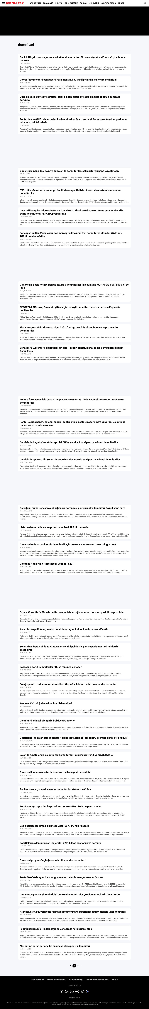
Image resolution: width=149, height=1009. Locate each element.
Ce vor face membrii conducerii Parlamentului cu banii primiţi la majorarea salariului (68, 79)
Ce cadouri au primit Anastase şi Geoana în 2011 (47, 563)
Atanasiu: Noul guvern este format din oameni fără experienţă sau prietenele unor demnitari (73, 911)
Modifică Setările (74, 985)
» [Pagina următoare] (81, 966)
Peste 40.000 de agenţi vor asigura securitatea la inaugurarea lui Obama (61, 877)
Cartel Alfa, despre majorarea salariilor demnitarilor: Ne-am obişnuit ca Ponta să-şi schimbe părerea (73, 59)
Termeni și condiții (76, 980)
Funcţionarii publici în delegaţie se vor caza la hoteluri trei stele (56, 928)
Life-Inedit (94, 3)
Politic (58, 3)
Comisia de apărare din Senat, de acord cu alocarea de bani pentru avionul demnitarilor (70, 459)
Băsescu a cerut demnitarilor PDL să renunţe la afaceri (51, 667)
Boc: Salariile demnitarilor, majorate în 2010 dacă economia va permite (60, 843)
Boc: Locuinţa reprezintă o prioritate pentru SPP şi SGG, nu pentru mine (60, 806)
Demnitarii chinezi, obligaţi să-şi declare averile (47, 720)
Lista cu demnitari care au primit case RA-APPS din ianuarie (54, 527)
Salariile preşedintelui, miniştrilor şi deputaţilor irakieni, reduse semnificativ (64, 629)
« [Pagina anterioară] (66, 966)
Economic (48, 3)
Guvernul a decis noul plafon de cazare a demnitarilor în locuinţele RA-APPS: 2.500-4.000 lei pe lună (74, 286)
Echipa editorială (37, 980)
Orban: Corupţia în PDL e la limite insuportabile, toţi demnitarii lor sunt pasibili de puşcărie (72, 612)
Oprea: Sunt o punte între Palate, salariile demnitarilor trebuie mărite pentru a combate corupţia (70, 98)
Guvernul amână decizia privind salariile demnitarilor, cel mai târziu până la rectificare (70, 171)
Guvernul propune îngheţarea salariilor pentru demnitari (52, 860)
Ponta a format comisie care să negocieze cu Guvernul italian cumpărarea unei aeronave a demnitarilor (72, 401)
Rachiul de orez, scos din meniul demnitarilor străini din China (55, 789)
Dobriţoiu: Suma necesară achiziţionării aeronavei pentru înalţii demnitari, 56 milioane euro (72, 508)
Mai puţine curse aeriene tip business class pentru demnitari (55, 946)
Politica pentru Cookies (56, 980)
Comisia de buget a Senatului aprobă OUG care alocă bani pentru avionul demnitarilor (69, 442)
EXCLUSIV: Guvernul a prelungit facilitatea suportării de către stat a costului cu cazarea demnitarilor (70, 192)
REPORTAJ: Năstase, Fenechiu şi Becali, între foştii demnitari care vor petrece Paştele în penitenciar (70, 309)
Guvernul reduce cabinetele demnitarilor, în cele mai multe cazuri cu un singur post (68, 544)
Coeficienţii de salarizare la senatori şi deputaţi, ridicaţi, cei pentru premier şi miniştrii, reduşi (73, 737)
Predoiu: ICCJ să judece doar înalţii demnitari (46, 703)
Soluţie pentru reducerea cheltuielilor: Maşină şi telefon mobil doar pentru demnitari (68, 684)
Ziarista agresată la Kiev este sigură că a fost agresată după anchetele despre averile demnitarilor (69, 329)
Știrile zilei (35, 3)
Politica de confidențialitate (97, 980)
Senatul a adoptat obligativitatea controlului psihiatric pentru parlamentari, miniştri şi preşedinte (69, 648)
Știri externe (71, 3)
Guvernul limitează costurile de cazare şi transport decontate (55, 772)
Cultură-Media (108, 3)
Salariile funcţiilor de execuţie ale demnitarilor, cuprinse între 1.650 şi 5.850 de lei (66, 755)
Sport (121, 3)
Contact (115, 980)
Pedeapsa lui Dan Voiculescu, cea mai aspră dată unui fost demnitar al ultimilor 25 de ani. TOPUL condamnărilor (71, 235)
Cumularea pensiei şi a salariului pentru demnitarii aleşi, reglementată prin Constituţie (70, 894)
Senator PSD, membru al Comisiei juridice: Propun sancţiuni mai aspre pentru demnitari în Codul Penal (71, 349)
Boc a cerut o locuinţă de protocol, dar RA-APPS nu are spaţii (54, 825)
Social (83, 3)
